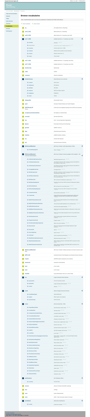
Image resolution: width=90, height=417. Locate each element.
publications (28, 378)
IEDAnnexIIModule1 (30, 146)
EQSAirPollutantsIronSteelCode (35, 203)
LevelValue (31, 333)
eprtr (26, 103)
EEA (12, 1)
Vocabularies (9, 26)
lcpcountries (31, 280)
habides (27, 135)
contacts (31, 82)
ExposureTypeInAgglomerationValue (37, 321)
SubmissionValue (32, 373)
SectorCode (31, 229)
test (26, 389)
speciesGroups (32, 299)
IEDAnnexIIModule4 (30, 249)
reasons (30, 53)
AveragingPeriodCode (33, 169)
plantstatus (31, 283)
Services (8, 28)
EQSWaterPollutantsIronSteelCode (36, 212)
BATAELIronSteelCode (34, 175)
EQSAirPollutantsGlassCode (35, 199)
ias (26, 138)
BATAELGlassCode (33, 172)
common (27, 75)
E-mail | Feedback (10, 412)
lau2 (26, 269)
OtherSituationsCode (33, 216)
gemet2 (27, 127)
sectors (30, 286)
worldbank (28, 400)
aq (25, 27)
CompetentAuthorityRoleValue (35, 313)
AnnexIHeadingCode (33, 149)
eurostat (27, 116)
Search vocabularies (26, 23)
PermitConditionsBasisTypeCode (36, 222)
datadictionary (29, 79)
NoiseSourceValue (33, 350)
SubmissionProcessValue (34, 370)
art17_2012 (28, 60)
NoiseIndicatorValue (33, 342)
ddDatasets (31, 85)
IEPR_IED (27, 255)
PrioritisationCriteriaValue (34, 353)
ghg (26, 131)
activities (31, 42)
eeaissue (31, 90)
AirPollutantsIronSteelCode (35, 165)
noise (26, 304)
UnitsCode (31, 235)
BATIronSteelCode (33, 186)
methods (31, 50)
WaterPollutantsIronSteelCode (35, 244)
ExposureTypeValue (33, 324)
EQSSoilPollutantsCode (34, 206)
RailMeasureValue (33, 356)
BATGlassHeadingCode (34, 182)
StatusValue (31, 368)
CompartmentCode (33, 192)
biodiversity (28, 68)
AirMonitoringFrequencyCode (35, 159)
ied (26, 142)
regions (30, 296)
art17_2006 (28, 39)
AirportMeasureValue (33, 307)
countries (31, 48)
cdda (26, 71)
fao (26, 120)
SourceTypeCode (32, 232)
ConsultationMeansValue (34, 315)
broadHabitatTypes (33, 294)
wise (26, 397)
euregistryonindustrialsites (32, 112)
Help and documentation (11, 13)
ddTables (31, 87)
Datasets (8, 16)
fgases (27, 124)
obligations (31, 93)
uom (26, 393)
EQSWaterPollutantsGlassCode (35, 209)
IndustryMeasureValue (33, 327)
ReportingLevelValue (33, 359)
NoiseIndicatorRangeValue (34, 339)
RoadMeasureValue (33, 362)
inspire (27, 258)
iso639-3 (30, 330)
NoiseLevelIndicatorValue (34, 345)
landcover (27, 262)
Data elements (9, 21)
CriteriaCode (31, 195)
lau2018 (27, 273)
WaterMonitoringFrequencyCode (36, 238)
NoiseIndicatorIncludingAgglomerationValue (38, 335)
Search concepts (37, 23)
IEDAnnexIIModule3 (30, 154)
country (30, 404)
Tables (7, 18)
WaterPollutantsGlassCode (34, 240)
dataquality (28, 100)
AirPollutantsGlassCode (34, 162)
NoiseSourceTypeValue (34, 348)
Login (73, 0)
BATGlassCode (32, 179)
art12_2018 (28, 35)
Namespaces (9, 31)
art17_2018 (28, 64)
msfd (26, 290)
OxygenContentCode (33, 220)
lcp (26, 277)
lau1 (26, 266)
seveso (27, 386)
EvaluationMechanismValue (35, 318)
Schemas (8, 23)
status (30, 95)
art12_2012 (28, 31)
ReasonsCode (32, 225)
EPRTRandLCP (29, 107)
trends (30, 56)
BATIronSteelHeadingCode (34, 188)
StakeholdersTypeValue (34, 365)
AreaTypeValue (32, 310)
